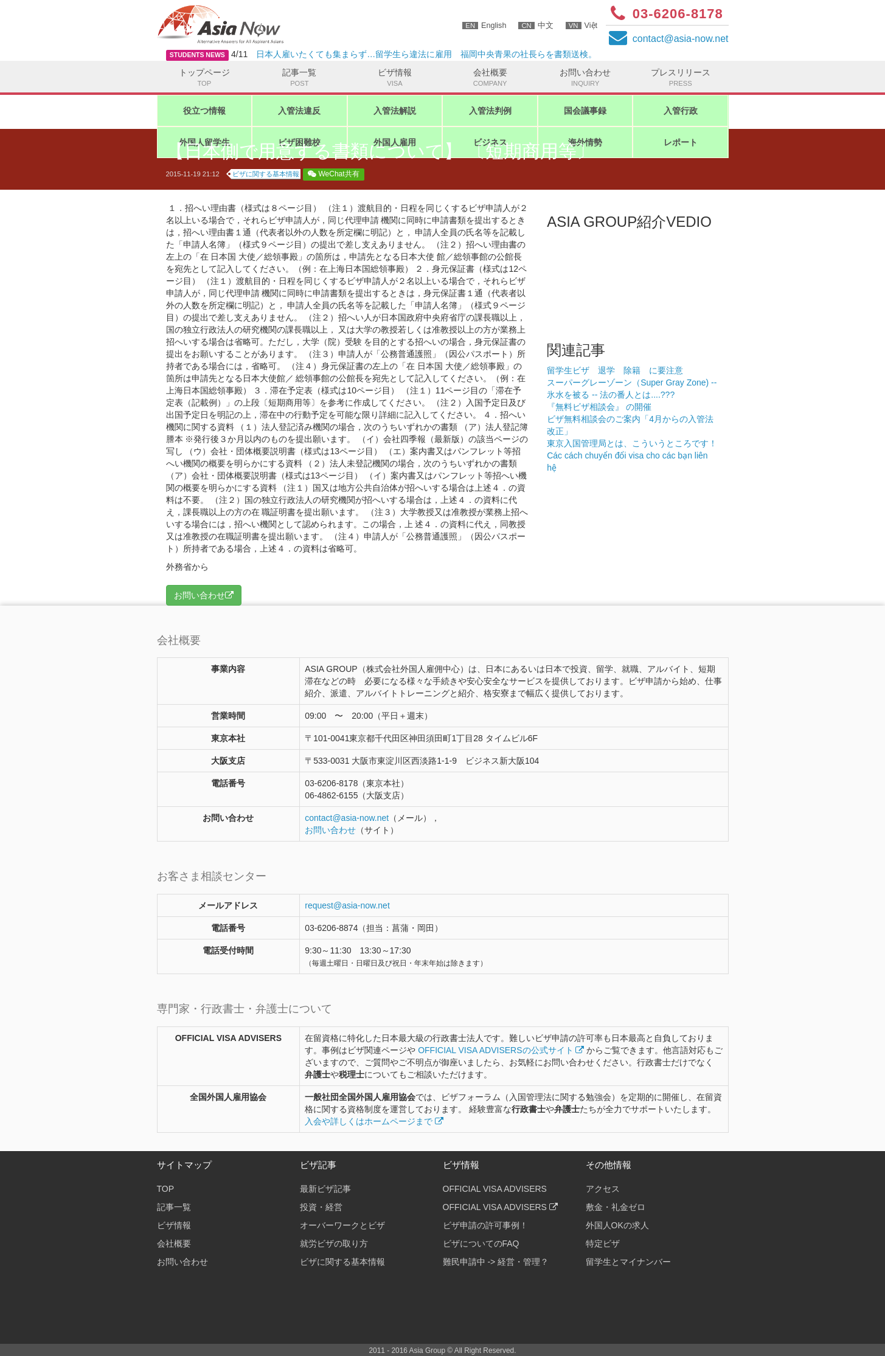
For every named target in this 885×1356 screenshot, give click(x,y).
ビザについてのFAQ (481, 1243)
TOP (166, 1189)
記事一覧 (299, 77)
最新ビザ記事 (325, 1189)
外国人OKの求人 (617, 1225)
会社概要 (490, 77)
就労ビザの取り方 (334, 1243)
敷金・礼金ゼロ (615, 1207)
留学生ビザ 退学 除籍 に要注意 (615, 370)
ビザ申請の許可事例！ (485, 1225)
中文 (535, 25)
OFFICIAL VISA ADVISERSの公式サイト (501, 1050)
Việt (581, 25)
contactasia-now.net (681, 38)
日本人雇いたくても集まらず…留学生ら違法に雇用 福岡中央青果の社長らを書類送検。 (426, 54)
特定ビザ (603, 1243)
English (484, 25)
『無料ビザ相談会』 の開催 (599, 407)
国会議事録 (585, 111)
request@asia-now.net (347, 905)
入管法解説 (394, 111)
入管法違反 (299, 111)
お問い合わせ (585, 77)
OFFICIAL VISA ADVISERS (495, 1189)
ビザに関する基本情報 (265, 174)
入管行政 (681, 111)
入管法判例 (490, 111)
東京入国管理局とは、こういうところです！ (632, 443)
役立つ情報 (204, 111)
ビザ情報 (395, 77)
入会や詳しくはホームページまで (374, 1121)
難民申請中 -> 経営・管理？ (496, 1262)
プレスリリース (680, 77)
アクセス (603, 1189)
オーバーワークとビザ (342, 1225)
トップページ (204, 77)
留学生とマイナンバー (628, 1262)
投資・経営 (321, 1207)
